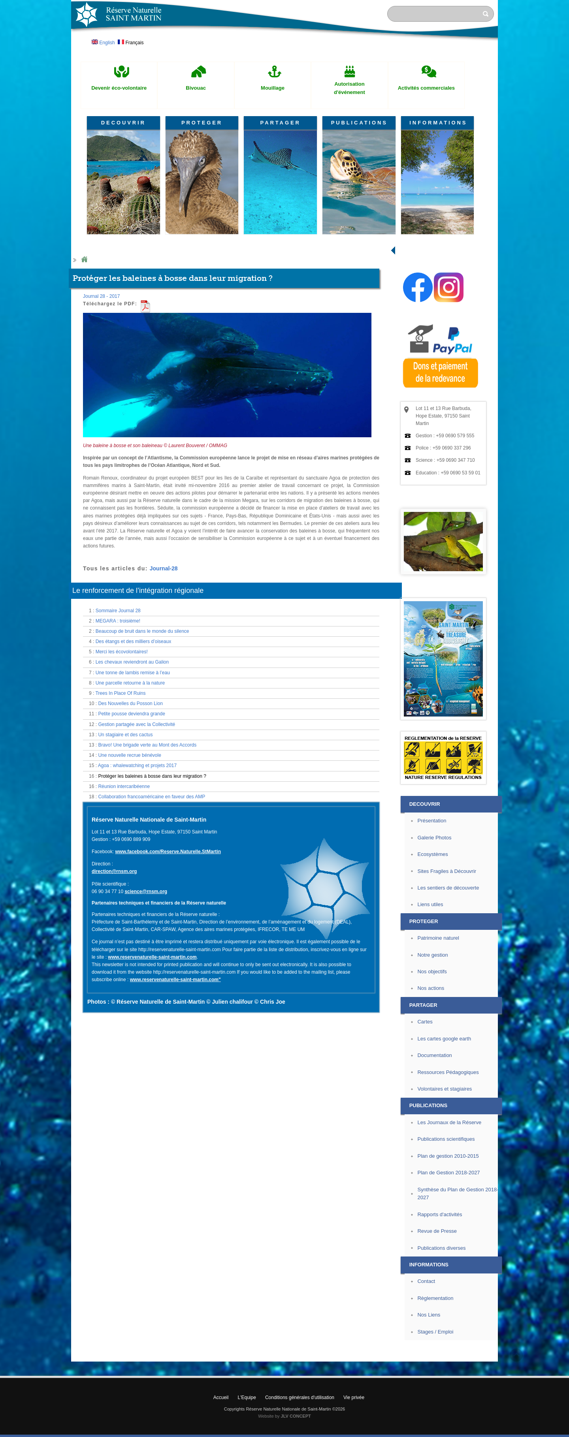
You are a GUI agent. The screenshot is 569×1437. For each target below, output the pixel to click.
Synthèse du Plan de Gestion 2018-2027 (457, 1246)
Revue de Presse (437, 1284)
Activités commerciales (426, 88)
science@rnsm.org (145, 944)
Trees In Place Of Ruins (120, 746)
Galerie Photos (434, 890)
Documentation (434, 1108)
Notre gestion (432, 1008)
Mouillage (272, 88)
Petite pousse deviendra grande (131, 766)
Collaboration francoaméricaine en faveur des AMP (151, 849)
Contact (426, 1334)
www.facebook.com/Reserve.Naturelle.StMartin (168, 904)
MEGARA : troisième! (118, 674)
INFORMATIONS (438, 123)
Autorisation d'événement (349, 88)
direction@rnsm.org (114, 924)
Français (130, 42)
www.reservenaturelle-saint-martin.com (152, 1010)
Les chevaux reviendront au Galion (132, 715)
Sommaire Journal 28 (118, 663)
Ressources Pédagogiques (448, 1125)
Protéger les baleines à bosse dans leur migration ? (152, 828)
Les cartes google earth (444, 1092)
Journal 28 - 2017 (101, 349)
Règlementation (435, 1351)
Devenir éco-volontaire (119, 88)
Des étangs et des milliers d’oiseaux (133, 694)
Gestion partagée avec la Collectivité (136, 777)
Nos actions (430, 1041)
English (103, 42)
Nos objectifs (432, 1024)
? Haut (516, 1407)
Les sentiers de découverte (448, 941)
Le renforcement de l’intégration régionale (137, 643)
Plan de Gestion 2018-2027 (448, 1225)
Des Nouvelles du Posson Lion (130, 756)
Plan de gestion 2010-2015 (448, 1209)
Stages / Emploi (435, 1385)
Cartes (424, 1075)
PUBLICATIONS (359, 123)
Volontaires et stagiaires (444, 1142)
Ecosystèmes (432, 907)
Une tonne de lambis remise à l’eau (133, 725)
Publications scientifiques (446, 1192)
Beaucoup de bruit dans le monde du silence (142, 684)
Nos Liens (428, 1368)
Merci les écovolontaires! (122, 704)
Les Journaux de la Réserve (449, 1175)
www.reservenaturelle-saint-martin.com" (175, 1032)
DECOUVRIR (123, 123)
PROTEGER (201, 123)
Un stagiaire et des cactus (125, 787)
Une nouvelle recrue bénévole (129, 808)
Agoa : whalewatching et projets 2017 (137, 818)
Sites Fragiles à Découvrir (446, 924)
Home (84, 312)
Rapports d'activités (439, 1267)
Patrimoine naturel (438, 991)
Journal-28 (164, 621)
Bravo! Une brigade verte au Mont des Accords (147, 798)
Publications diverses (441, 1301)
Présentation (431, 873)
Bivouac (196, 88)
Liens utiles (430, 957)
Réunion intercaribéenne (124, 839)
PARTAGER (280, 123)
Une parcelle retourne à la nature (130, 736)
